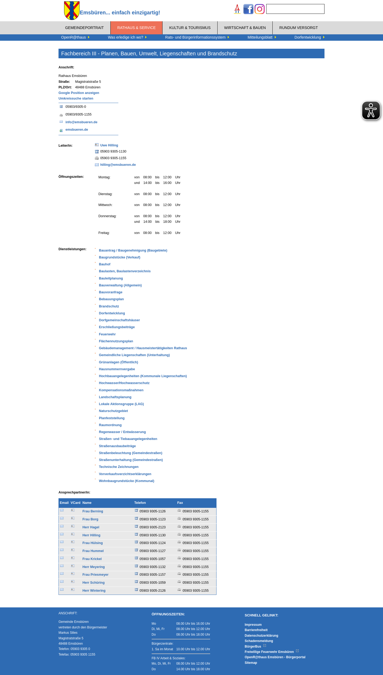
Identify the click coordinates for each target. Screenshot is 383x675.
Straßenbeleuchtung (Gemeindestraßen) (130, 453)
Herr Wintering (94, 590)
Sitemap (251, 663)
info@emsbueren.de (81, 122)
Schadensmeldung (259, 641)
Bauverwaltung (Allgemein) (120, 285)
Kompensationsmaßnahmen (121, 390)
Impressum (253, 625)
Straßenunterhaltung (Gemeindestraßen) (131, 460)
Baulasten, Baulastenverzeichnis (125, 271)
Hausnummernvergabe (117, 369)
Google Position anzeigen (79, 93)
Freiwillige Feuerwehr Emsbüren (272, 652)
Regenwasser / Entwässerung (122, 432)
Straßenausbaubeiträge (117, 446)
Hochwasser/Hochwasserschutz (124, 383)
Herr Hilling (91, 535)
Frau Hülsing (92, 543)
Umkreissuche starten (76, 98)
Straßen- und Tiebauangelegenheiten (128, 439)
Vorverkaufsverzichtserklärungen (125, 474)
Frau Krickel (92, 559)
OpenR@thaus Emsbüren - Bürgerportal (275, 657)
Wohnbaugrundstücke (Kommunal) (126, 481)
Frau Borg (90, 519)
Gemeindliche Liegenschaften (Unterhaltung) (134, 355)
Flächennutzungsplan (116, 341)
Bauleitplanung (111, 278)
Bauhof (104, 264)
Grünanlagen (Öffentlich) (118, 362)
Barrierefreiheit (256, 630)
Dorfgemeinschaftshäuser (119, 320)
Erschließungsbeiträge (117, 327)
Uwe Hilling (109, 145)
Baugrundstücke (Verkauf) (119, 257)
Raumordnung (110, 425)
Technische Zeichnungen (119, 467)
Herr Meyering (93, 567)
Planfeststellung (112, 418)
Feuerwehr (107, 334)
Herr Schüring (93, 583)
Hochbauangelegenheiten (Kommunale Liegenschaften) (143, 376)
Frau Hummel (93, 551)
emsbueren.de (76, 129)
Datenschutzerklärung (261, 635)
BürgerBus (255, 646)
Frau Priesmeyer (95, 575)
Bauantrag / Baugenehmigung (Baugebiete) (133, 250)
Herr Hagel (90, 527)
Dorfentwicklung (112, 313)
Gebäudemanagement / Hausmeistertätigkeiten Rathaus (143, 348)
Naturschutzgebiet (113, 411)
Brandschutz (109, 306)
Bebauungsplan (111, 299)
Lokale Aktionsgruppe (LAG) (121, 404)
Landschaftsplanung (115, 397)
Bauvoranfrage (110, 292)
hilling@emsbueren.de (118, 165)
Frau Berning (92, 511)
